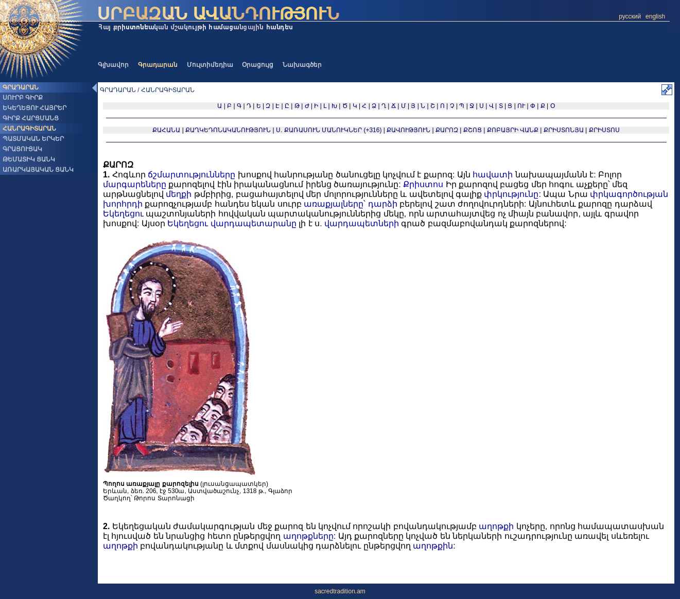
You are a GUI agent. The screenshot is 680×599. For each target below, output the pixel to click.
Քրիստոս (423, 184)
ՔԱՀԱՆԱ (166, 130)
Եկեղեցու (123, 213)
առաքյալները (333, 203)
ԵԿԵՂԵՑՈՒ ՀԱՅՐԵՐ (34, 108)
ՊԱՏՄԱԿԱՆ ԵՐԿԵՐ (33, 138)
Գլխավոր (113, 64)
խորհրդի (123, 203)
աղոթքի (496, 526)
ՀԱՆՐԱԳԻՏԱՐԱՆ (29, 128)
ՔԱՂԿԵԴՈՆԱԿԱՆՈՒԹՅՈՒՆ (228, 130)
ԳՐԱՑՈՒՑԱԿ (22, 149)
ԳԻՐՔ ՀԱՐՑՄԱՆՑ (31, 118)
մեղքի (178, 194)
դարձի (382, 203)
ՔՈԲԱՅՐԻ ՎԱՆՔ (512, 130)
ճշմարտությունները (191, 174)
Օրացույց (257, 64)
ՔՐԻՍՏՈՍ (604, 130)
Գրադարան (158, 64)
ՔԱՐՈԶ (446, 130)
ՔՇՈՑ (472, 130)
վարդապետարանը (254, 223)
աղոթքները (308, 536)
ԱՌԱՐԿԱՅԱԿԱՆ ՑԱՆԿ (38, 169)
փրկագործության (629, 194)
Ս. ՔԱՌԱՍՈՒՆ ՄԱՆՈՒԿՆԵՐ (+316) (328, 130)
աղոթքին (433, 545)
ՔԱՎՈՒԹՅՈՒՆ (408, 130)
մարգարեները (134, 184)
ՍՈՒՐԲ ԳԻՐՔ (23, 97)
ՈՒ (521, 106)
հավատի (493, 174)
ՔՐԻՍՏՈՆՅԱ (564, 130)
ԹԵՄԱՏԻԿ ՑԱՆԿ (29, 159)
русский (630, 16)
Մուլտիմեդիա (210, 64)
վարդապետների (361, 223)
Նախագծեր (302, 64)
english (655, 16)
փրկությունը (511, 194)
